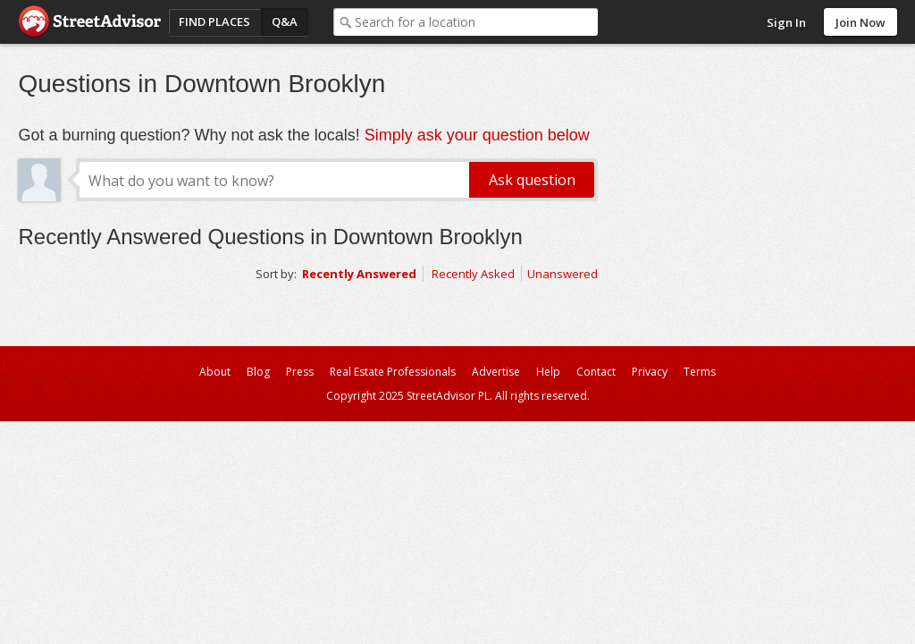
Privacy (649, 371)
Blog (258, 371)
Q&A (285, 21)
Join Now (860, 22)
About (215, 371)
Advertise (496, 371)
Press (300, 371)
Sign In (786, 22)
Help (548, 371)
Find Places (214, 21)
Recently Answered (359, 274)
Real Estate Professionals (393, 371)
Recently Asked (473, 274)
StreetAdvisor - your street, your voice (89, 21)
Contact (596, 371)
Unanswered (562, 274)
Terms (700, 371)
